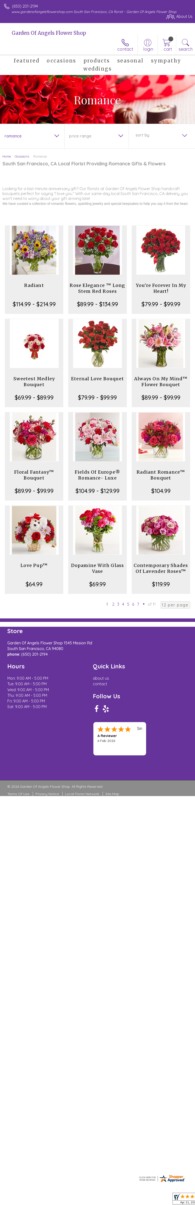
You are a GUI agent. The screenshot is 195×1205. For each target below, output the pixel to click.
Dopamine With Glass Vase (97, 568)
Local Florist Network (82, 794)
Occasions (22, 156)
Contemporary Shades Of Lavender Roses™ (161, 568)
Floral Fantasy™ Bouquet (34, 475)
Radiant (34, 285)
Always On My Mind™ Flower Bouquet (161, 381)
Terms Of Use (18, 794)
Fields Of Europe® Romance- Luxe (97, 475)
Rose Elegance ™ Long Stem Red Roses (97, 288)
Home (6, 156)
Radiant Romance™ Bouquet (161, 475)
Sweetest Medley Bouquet (34, 381)
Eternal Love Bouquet (97, 378)
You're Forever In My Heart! (161, 288)
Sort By (143, 135)
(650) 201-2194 (25, 6)
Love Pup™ (34, 565)
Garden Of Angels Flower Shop (49, 33)
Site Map (112, 794)
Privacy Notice (47, 794)
